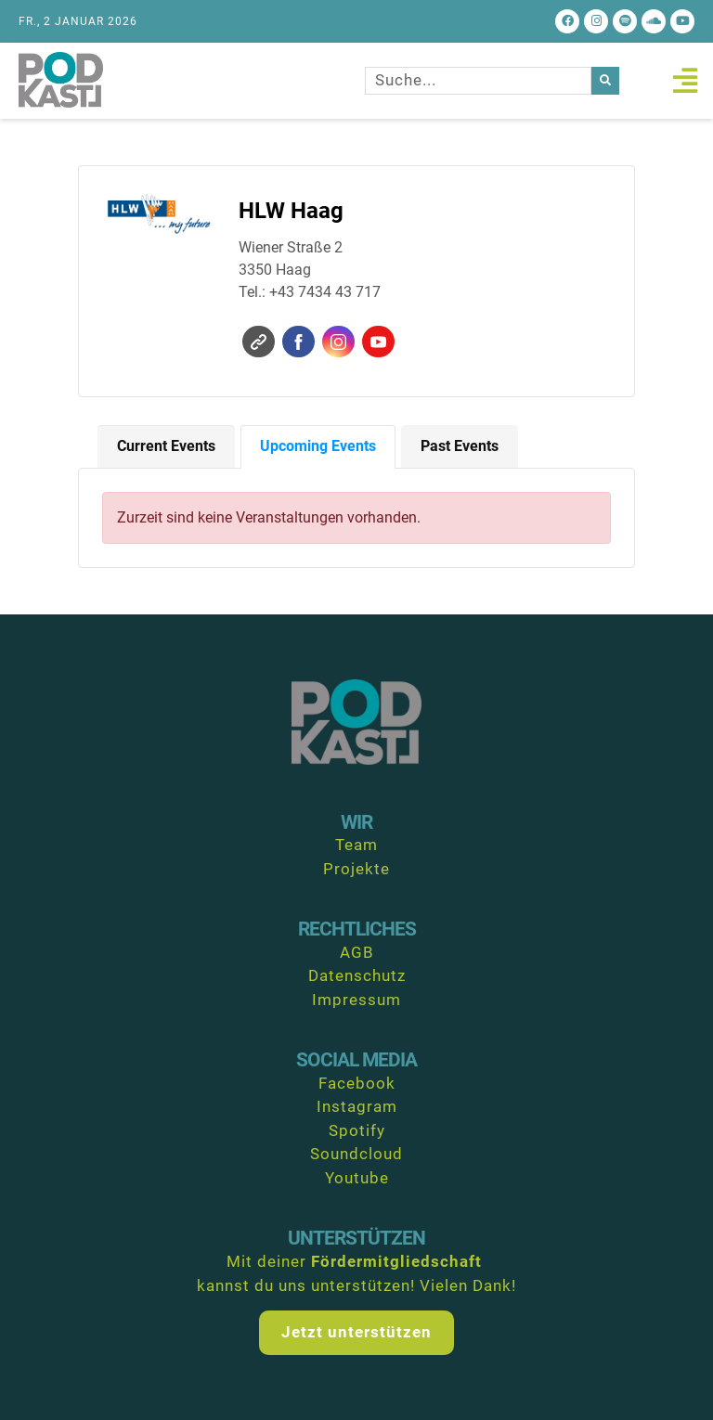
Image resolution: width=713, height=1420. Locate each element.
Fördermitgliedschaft (396, 1261)
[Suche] (605, 81)
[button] (685, 80)
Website (258, 342)
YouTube (378, 342)
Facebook (298, 342)
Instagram (338, 342)
